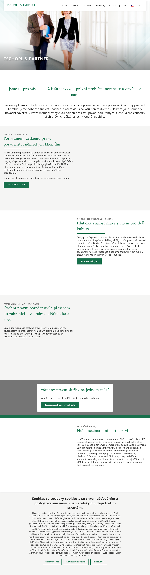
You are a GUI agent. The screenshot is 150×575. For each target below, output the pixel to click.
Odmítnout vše (52, 562)
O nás (64, 5)
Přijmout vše (99, 562)
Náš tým (87, 5)
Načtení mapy (75, 454)
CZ (134, 5)
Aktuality (100, 5)
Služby (74, 5)
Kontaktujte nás (118, 5)
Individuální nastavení (76, 562)
